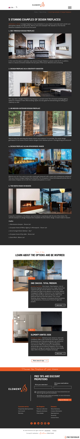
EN (12, 7)
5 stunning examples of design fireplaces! (59, 12)
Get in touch (21, 411)
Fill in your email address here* (61, 384)
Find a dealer (40, 413)
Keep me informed (63, 400)
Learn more (59, 305)
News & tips (43, 12)
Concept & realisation (40, 433)
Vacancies (53, 415)
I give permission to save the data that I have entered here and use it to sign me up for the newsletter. (53, 392)
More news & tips (38, 360)
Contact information (56, 411)
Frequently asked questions (25, 409)
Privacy (54, 430)
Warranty (20, 413)
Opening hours (55, 413)
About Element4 (55, 409)
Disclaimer (47, 430)
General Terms (55, 417)
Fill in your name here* (41, 384)
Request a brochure (42, 411)
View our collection (42, 409)
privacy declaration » (46, 396)
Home (36, 12)
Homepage (40, 7)
